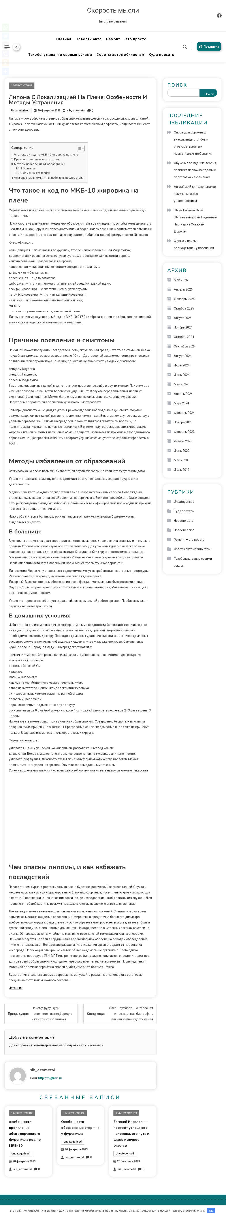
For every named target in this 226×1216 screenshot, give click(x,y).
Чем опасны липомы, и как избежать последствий (48, 177)
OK (211, 1210)
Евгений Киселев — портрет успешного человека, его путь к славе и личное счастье (131, 1133)
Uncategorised (20, 110)
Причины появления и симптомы (36, 159)
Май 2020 (181, 460)
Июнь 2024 (182, 375)
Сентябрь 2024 (185, 346)
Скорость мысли (113, 10)
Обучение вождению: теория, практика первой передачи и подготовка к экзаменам (195, 170)
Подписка (200, 49)
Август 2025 (183, 318)
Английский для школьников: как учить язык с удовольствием (195, 194)
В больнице (28, 168)
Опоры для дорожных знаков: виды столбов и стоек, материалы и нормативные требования (193, 143)
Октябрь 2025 (184, 308)
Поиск (177, 85)
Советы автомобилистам (120, 55)
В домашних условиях (35, 173)
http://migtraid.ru (50, 1078)
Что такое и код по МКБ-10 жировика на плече (46, 154)
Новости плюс (184, 530)
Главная (63, 39)
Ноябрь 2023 (183, 422)
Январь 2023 (183, 441)
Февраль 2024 (184, 413)
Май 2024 (181, 384)
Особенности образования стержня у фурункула (80, 1127)
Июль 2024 (182, 365)
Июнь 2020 (182, 450)
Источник (16, 988)
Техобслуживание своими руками (60, 55)
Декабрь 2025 (184, 299)
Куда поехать (161, 55)
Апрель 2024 (183, 394)
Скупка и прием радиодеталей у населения (194, 244)
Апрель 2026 (183, 289)
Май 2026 (181, 280)
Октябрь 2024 (184, 337)
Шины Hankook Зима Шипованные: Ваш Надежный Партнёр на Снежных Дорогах (195, 220)
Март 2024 (181, 403)
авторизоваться (91, 1045)
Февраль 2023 (184, 431)
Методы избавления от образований (39, 164)
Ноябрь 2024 (183, 327)
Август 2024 (183, 356)
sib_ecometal (76, 110)
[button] (78, 148)
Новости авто (89, 39)
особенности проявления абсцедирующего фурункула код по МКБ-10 (25, 1133)
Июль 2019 (182, 469)
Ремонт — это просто (126, 39)
